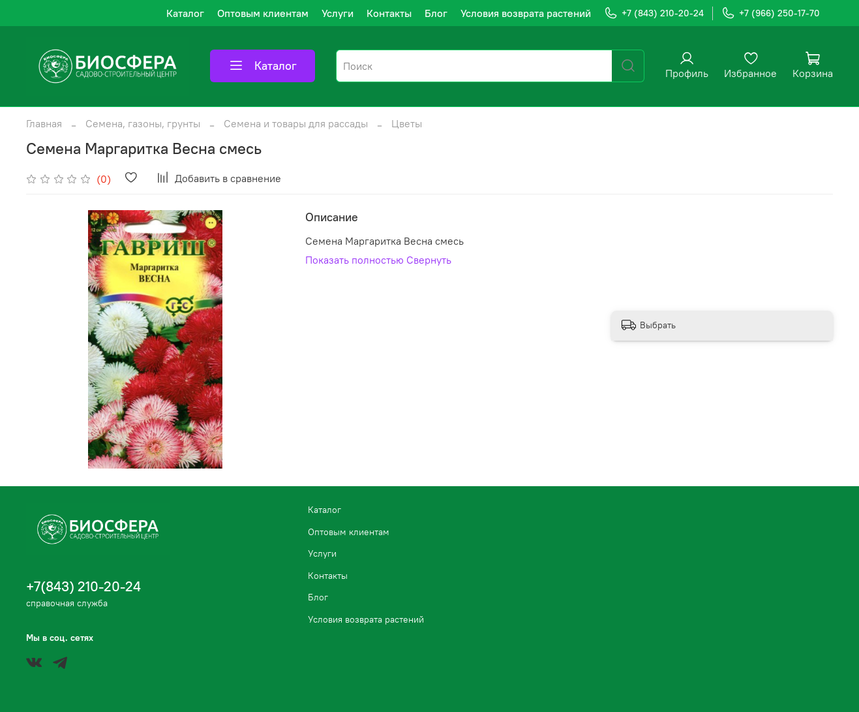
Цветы (406, 123)
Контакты (389, 13)
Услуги (338, 13)
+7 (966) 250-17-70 (770, 13)
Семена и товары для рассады (296, 123)
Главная (44, 123)
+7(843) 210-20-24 (83, 586)
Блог (436, 13)
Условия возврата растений (525, 13)
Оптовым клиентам (263, 13)
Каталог (185, 13)
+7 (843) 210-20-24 (654, 13)
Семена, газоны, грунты (142, 123)
